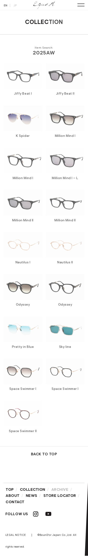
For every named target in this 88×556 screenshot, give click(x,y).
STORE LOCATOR (59, 495)
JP (15, 5)
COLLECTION (32, 489)
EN (6, 5)
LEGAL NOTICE (15, 535)
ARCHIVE (60, 489)
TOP (10, 489)
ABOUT (13, 495)
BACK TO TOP (44, 454)
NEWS (31, 495)
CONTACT (15, 502)
